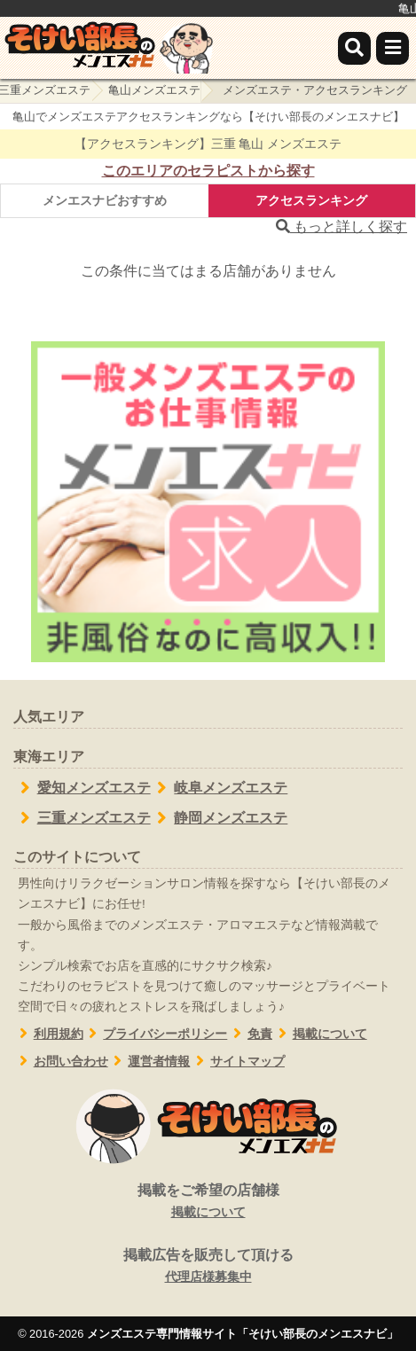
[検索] (354, 48)
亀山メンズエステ (154, 90)
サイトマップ (237, 1061)
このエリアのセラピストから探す (208, 170)
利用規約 (48, 1034)
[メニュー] (392, 48)
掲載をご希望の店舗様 (208, 1202)
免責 (249, 1034)
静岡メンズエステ (219, 818)
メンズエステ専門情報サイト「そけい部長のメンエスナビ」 (242, 1333)
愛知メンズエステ (82, 788)
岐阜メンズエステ (219, 788)
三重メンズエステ (82, 818)
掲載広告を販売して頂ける (208, 1266)
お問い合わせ (60, 1061)
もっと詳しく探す (341, 226)
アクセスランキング (311, 200)
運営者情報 (149, 1061)
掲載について (319, 1034)
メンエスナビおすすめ (105, 200)
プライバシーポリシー (155, 1034)
